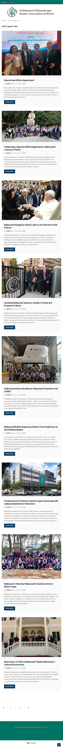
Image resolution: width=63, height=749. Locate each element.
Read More (9, 102)
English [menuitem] (33, 743)
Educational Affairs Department (19, 80)
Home (4, 20)
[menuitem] (31, 743)
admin (8, 84)
